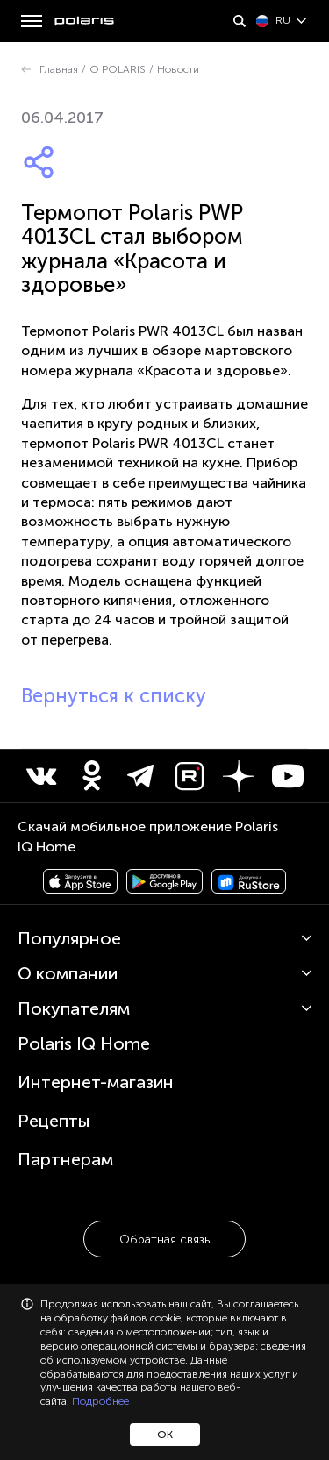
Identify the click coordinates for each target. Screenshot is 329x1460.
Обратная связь (164, 1239)
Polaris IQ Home (84, 1043)
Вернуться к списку (113, 696)
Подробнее (100, 1401)
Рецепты (54, 1120)
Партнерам (65, 1159)
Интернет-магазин (96, 1082)
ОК (165, 1434)
